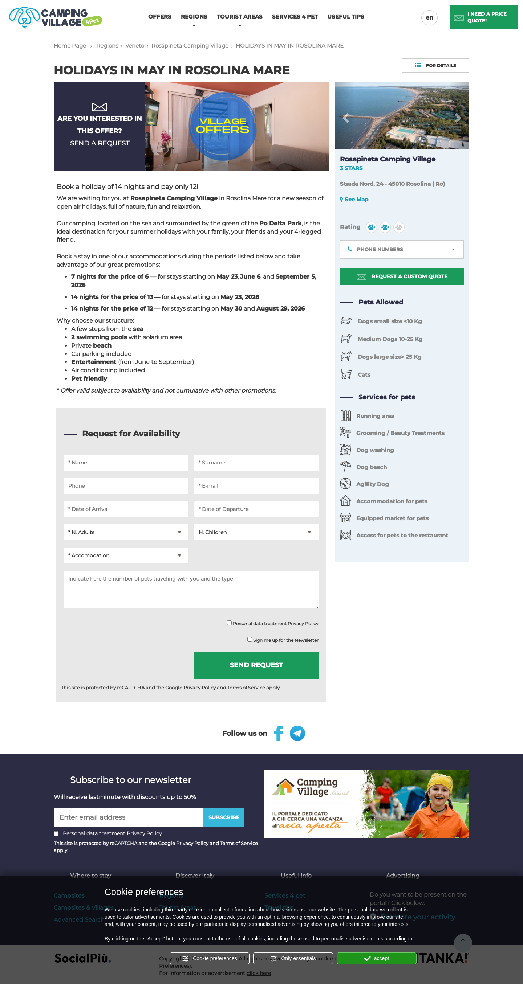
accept (376, 958)
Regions (107, 45)
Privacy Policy (303, 623)
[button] (345, 115)
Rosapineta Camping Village (189, 45)
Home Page (70, 45)
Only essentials (293, 958)
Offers (159, 16)
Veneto (134, 45)
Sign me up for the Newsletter (283, 640)
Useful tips (345, 16)
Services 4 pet (295, 16)
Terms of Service (246, 687)
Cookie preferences (209, 958)
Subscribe (223, 817)
